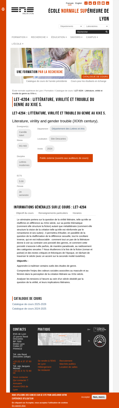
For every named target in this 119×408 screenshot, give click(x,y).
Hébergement (44, 367)
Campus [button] (91, 37)
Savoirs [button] (75, 37)
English (78, 3)
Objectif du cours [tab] (24, 213)
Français (70, 3)
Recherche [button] (38, 37)
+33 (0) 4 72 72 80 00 (22, 372)
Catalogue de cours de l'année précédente (46, 81)
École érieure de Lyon (78, 15)
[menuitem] (69, 3)
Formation (49, 90)
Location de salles (68, 367)
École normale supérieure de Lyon (27, 90)
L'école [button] (17, 44)
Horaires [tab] (77, 213)
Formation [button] (19, 37)
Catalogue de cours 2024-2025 (29, 308)
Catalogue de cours (64, 90)
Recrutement (66, 361)
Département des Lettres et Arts (68, 128)
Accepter (85, 397)
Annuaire (17, 383)
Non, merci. (99, 397)
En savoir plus (19, 405)
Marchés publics (68, 364)
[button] (3, 9)
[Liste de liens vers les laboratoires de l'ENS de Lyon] (97, 26)
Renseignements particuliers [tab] (53, 213)
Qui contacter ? (20, 380)
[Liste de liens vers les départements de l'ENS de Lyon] (71, 26)
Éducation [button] (58, 37)
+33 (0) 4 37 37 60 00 (22, 362)
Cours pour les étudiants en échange (88, 81)
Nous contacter (20, 377)
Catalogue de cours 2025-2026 (29, 304)
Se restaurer (44, 370)
